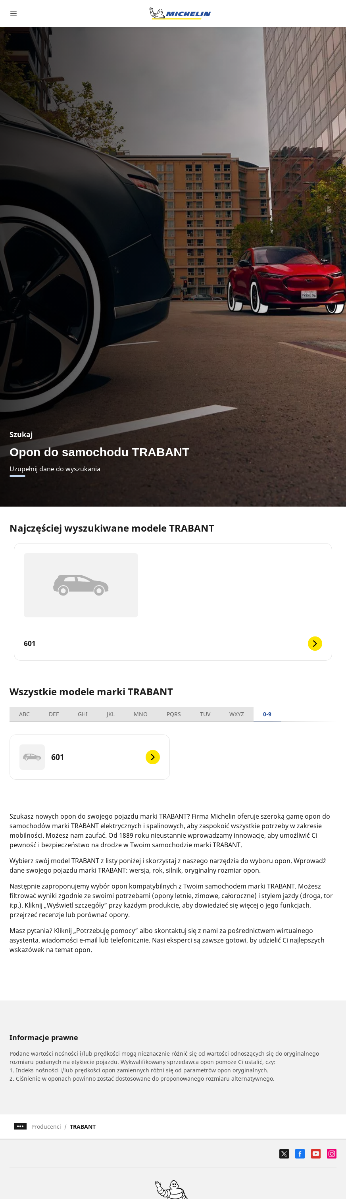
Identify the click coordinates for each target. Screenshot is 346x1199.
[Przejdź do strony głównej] (180, 13)
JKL (111, 714)
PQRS (174, 714)
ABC (24, 714)
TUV (205, 714)
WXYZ (236, 714)
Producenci (46, 1126)
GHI (83, 714)
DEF (54, 714)
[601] (90, 757)
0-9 (267, 714)
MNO (141, 714)
